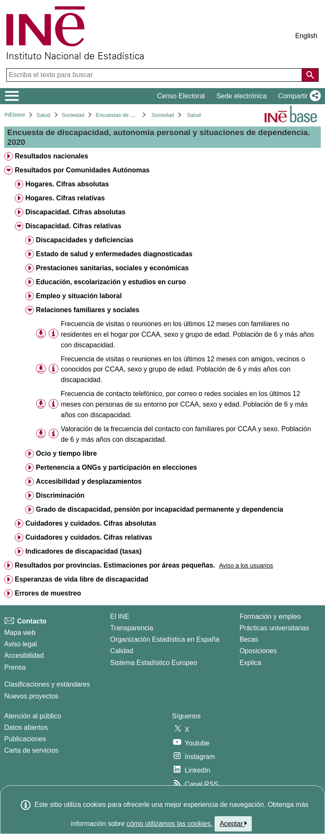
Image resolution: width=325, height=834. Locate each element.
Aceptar (233, 823)
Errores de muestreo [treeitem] (48, 593)
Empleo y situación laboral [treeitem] (79, 295)
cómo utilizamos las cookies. (169, 823)
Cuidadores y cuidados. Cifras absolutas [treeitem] (90, 523)
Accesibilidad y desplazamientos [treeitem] (89, 481)
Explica (251, 662)
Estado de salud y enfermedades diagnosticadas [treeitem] (114, 254)
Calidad (121, 650)
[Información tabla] (53, 333)
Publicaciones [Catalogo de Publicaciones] (25, 739)
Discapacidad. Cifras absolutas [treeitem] (75, 212)
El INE (119, 616)
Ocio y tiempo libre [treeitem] (66, 453)
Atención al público (32, 716)
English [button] (306, 35)
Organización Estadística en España (164, 639)
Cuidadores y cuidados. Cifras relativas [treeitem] (88, 537)
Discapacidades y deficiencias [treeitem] (84, 240)
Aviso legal (20, 644)
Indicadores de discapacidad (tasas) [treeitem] (83, 551)
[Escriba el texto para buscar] (155, 75)
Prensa (15, 667)
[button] (298, 96)
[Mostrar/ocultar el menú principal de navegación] (12, 96)
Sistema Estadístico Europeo (153, 662)
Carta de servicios (31, 750)
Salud (43, 115)
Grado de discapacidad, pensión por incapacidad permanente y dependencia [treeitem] (159, 509)
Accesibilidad (24, 655)
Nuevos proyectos (31, 696)
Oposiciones (258, 650)
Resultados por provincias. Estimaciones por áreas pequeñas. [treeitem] (115, 565)
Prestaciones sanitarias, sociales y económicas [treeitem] (112, 268)
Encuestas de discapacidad (129, 115)
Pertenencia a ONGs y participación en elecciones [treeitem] (116, 467)
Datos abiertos (26, 727)
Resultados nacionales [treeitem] (51, 156)
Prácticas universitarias (274, 628)
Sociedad (73, 115)
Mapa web (20, 632)
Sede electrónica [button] (241, 96)
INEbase (14, 114)
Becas (249, 639)
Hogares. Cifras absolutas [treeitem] (67, 184)
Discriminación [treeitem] (60, 495)
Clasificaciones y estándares (47, 684)
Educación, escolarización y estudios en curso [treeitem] (111, 281)
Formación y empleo (270, 616)
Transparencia (131, 628)
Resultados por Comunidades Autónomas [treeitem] (82, 170)
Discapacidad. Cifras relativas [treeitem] (73, 226)
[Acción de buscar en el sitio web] (310, 75)
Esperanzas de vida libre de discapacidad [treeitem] (82, 579)
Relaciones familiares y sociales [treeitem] (88, 309)
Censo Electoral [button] (181, 96)
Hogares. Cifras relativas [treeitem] (65, 198)
